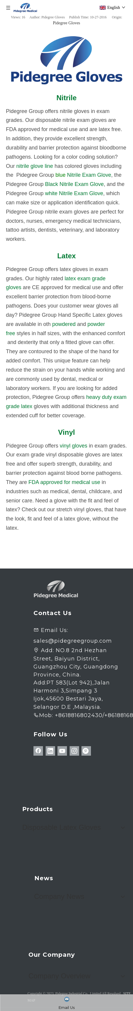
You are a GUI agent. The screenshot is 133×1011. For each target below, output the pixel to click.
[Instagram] (74, 751)
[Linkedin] (50, 751)
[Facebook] (38, 751)
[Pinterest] (86, 751)
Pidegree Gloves (66, 23)
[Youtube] (62, 751)
